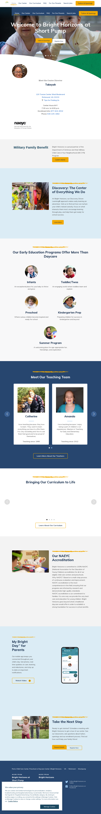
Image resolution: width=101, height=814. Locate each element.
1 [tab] (45, 55)
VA (65, 769)
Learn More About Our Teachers (50, 456)
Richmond (72, 769)
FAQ (49, 5)
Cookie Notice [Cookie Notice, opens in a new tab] (13, 801)
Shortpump (82, 769)
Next (94, 414)
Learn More (59, 222)
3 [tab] (50, 55)
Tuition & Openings (89, 5)
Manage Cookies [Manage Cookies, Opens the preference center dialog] (48, 807)
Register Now (61, 40)
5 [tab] (55, 55)
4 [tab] (52, 55)
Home (18, 5)
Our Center (27, 5)
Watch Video (23, 681)
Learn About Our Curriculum (51, 526)
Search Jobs (72, 5)
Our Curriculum (39, 5)
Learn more (60, 159)
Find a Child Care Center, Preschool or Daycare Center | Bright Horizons (37, 769)
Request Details (61, 747)
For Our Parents (59, 5)
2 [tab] (48, 55)
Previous (7, 414)
